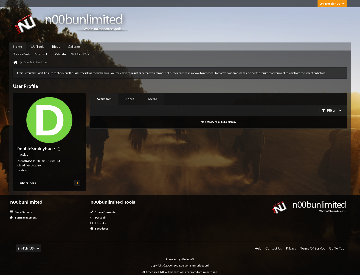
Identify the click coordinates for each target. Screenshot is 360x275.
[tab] (104, 99)
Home (17, 46)
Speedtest (99, 228)
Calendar (60, 54)
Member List (43, 54)
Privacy (291, 248)
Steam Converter (103, 212)
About (130, 99)
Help (258, 248)
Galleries (74, 46)
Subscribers (27, 183)
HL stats (98, 223)
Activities (104, 99)
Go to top (336, 248)
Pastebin (98, 217)
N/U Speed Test (80, 54)
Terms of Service (312, 248)
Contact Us (273, 248)
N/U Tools (37, 46)
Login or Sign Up (332, 3)
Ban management (23, 217)
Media (152, 99)
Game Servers (21, 212)
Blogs (56, 46)
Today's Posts (22, 54)
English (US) (28, 248)
